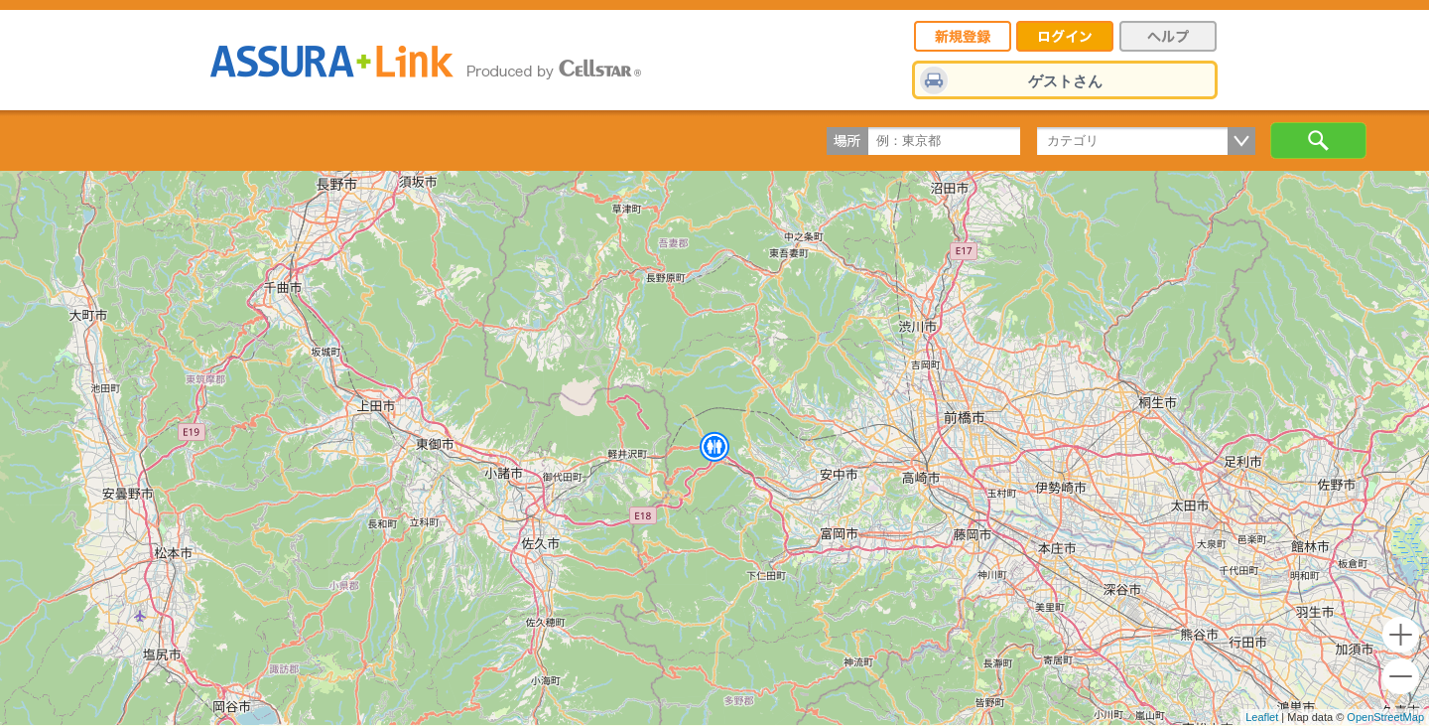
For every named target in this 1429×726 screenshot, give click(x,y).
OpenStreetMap (1385, 717)
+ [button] (1400, 635)
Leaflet (1261, 717)
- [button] (1400, 676)
